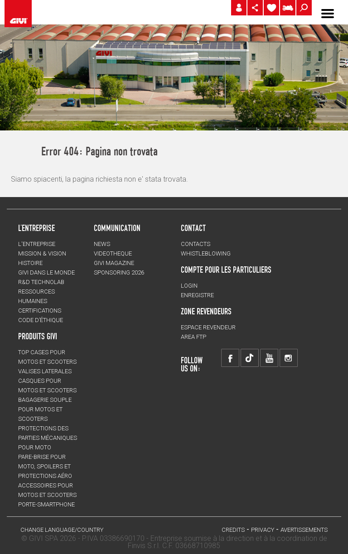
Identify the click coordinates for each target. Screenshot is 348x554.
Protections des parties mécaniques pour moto (47, 438)
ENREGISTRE (197, 295)
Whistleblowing (206, 253)
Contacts (195, 244)
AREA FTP (193, 336)
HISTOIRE (30, 263)
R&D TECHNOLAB (41, 282)
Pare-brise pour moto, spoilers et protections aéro (45, 466)
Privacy (262, 529)
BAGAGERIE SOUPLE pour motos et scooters (45, 409)
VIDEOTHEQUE (113, 253)
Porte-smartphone (46, 504)
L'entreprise (36, 244)
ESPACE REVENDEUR (208, 327)
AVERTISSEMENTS (304, 529)
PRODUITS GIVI (37, 336)
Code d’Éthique (40, 320)
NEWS (102, 244)
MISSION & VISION (42, 253)
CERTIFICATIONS (39, 310)
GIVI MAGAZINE (114, 263)
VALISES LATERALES (45, 371)
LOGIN (189, 285)
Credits (233, 529)
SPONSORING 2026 (119, 272)
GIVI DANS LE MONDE (46, 272)
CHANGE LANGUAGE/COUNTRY (61, 529)
